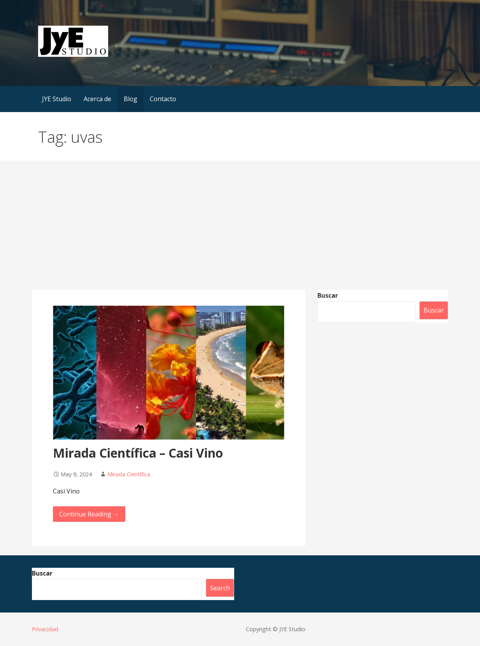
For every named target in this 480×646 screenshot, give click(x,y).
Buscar (327, 295)
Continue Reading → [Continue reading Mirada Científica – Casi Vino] (89, 514)
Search (220, 588)
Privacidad (45, 629)
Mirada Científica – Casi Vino (138, 452)
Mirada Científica (128, 474)
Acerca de (97, 99)
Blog (130, 99)
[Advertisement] (240, 231)
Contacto (163, 99)
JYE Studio (56, 99)
